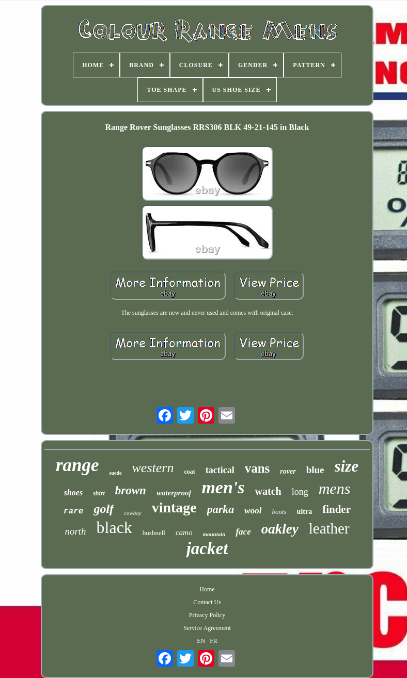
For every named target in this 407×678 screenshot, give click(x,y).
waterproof (174, 493)
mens (335, 488)
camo (184, 532)
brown (130, 490)
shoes (73, 492)
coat (189, 471)
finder (336, 509)
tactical (220, 470)
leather (329, 528)
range (77, 465)
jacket (207, 548)
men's (222, 487)
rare (73, 511)
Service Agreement (207, 628)
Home (206, 589)
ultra (304, 511)
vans (257, 468)
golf (103, 508)
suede (115, 473)
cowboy (133, 513)
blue (315, 469)
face (243, 532)
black (114, 527)
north (75, 531)
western (153, 467)
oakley (280, 529)
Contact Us (207, 602)
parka (220, 509)
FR (213, 640)
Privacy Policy (207, 615)
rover (287, 471)
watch (268, 491)
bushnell (154, 533)
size (347, 466)
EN (201, 640)
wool (252, 510)
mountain (213, 534)
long (300, 492)
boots (279, 511)
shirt (99, 493)
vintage (174, 507)
